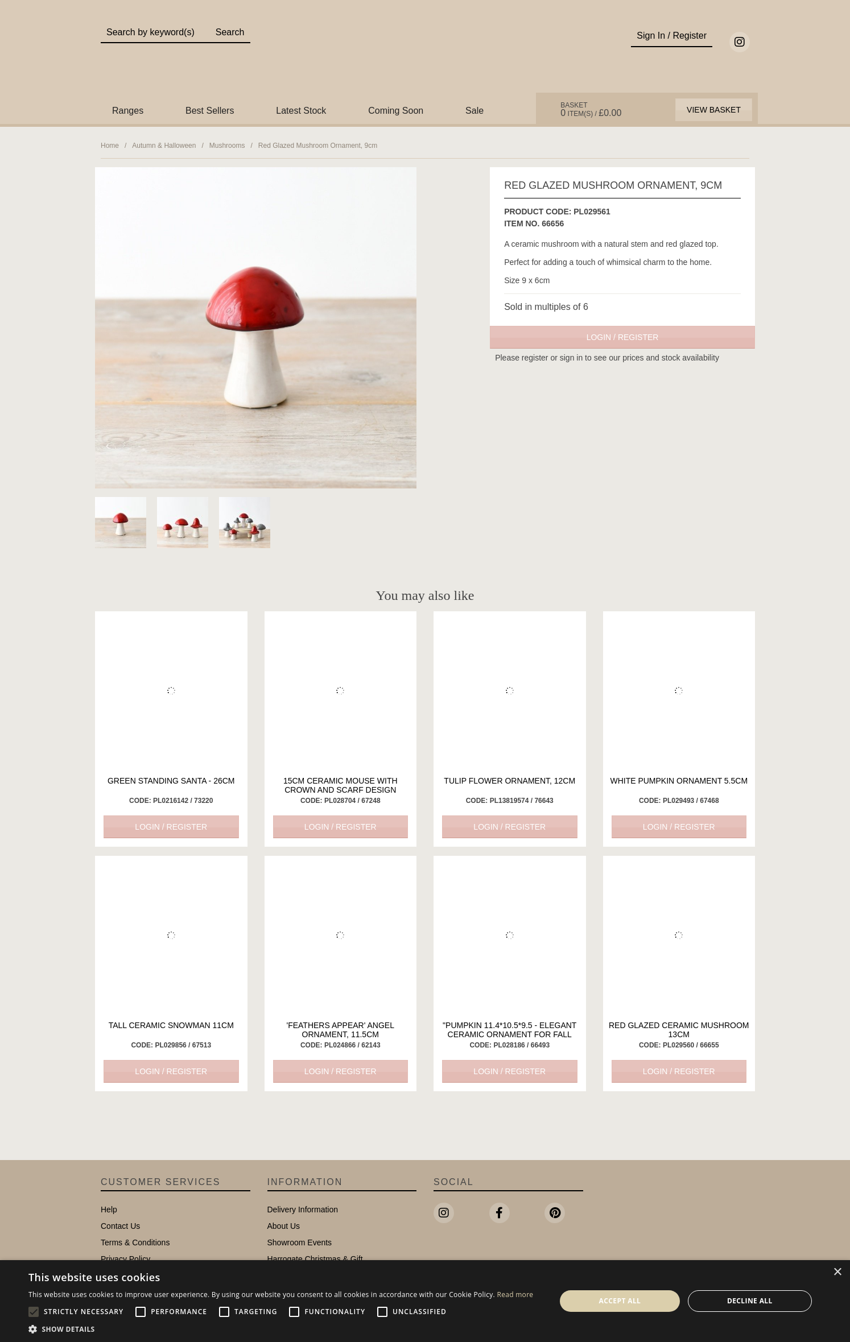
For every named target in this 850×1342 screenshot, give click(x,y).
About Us (283, 1226)
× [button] (837, 1272)
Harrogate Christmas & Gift (315, 1259)
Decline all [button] (750, 1301)
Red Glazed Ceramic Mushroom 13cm (679, 1030)
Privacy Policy (125, 1259)
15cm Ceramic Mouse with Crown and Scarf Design (340, 785)
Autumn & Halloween (164, 146)
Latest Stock (301, 110)
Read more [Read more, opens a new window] (515, 1294)
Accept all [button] (620, 1301)
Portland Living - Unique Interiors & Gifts (425, 55)
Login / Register (623, 337)
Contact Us (120, 1226)
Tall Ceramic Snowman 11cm (171, 1025)
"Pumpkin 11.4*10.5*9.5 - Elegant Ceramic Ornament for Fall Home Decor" (509, 1034)
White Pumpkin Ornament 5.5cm (679, 780)
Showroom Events (299, 1242)
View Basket (714, 109)
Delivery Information (303, 1209)
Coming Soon (395, 110)
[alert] (425, 1301)
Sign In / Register (672, 35)
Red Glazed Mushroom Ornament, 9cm (317, 146)
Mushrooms (227, 146)
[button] (280, 1328)
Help (109, 1209)
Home (110, 146)
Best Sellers (209, 110)
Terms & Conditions (135, 1242)
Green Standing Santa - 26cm (171, 780)
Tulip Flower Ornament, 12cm (509, 780)
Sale (474, 110)
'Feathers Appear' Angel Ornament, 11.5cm (340, 1030)
